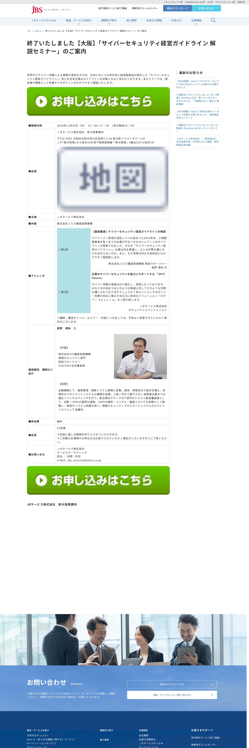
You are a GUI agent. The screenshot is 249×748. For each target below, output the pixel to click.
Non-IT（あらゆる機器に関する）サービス (50, 630)
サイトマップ (114, 719)
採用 (241, 2)
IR (209, 2)
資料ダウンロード (177, 11)
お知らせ (176, 23)
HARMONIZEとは (194, 2)
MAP (204, 707)
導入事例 (131, 23)
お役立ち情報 (154, 23)
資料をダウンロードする (183, 563)
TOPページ (214, 680)
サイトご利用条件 (88, 719)
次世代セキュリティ (38, 626)
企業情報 (196, 23)
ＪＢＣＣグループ (171, 2)
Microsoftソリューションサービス (46, 642)
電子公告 (101, 723)
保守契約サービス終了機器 (111, 10)
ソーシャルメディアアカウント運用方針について (61, 723)
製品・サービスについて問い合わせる (177, 580)
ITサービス (33, 646)
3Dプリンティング (37, 638)
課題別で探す (109, 23)
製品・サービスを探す (79, 23)
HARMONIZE (34, 650)
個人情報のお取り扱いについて (52, 719)
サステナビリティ (224, 2)
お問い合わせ (206, 11)
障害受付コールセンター (144, 10)
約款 (118, 723)
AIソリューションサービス (41, 634)
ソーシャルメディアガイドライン (150, 719)
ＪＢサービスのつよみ (44, 23)
